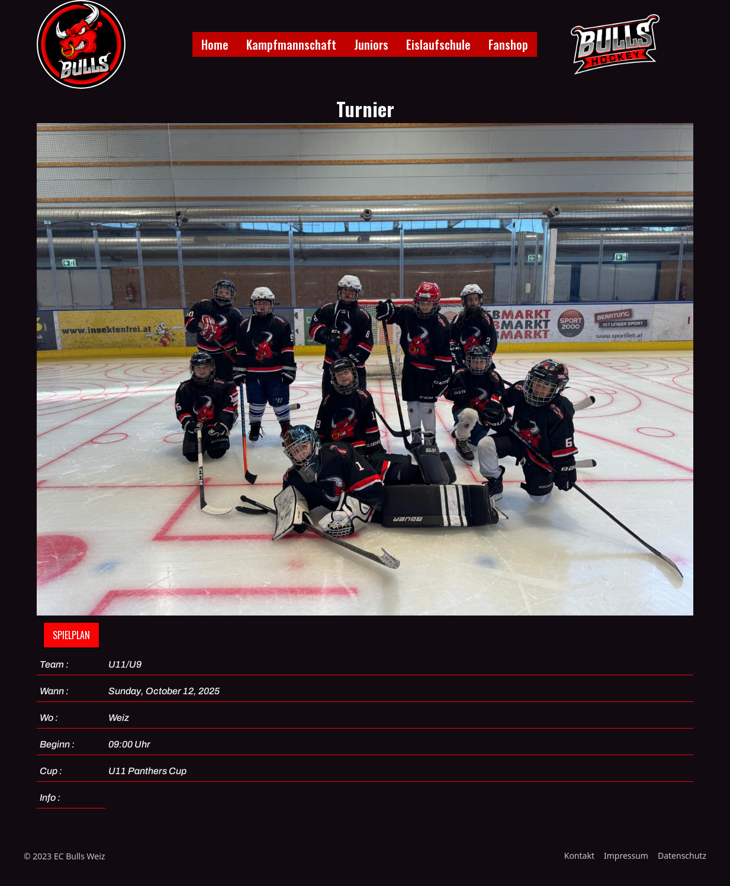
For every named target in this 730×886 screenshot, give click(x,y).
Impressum (626, 855)
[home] (81, 44)
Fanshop (508, 44)
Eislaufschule (438, 44)
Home (215, 44)
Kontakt (579, 855)
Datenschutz (682, 855)
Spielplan (71, 635)
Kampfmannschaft (291, 44)
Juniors (371, 44)
